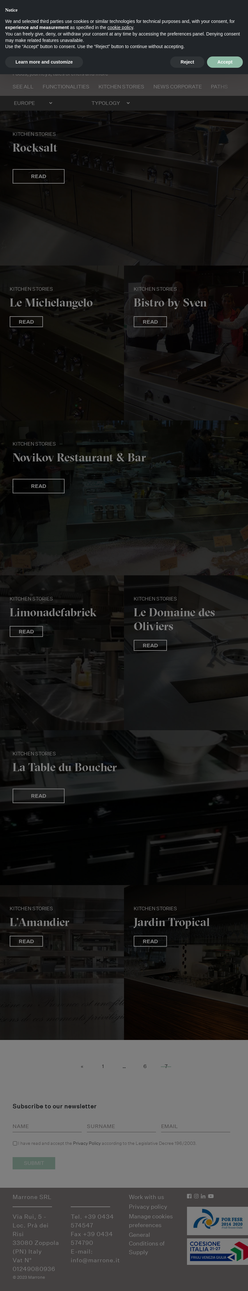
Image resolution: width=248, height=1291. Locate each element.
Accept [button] (224, 62)
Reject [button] (187, 62)
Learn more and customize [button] (44, 62)
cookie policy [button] (120, 27)
